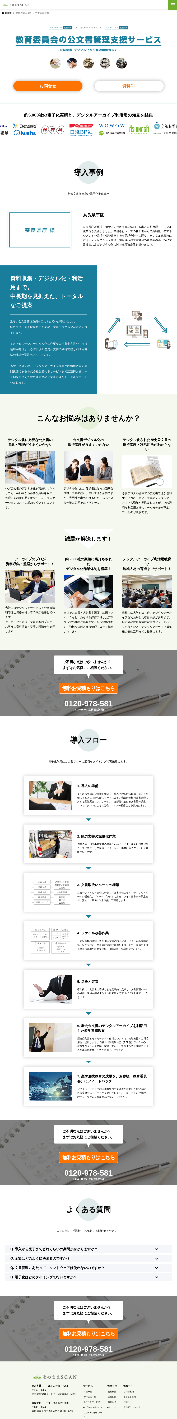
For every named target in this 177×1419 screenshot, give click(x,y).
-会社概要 (111, 1392)
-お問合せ (127, 1403)
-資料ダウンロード (131, 1408)
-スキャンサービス (91, 1403)
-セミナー (111, 1408)
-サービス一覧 (89, 1398)
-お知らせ (111, 1403)
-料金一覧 (87, 1392)
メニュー (172, 4)
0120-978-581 (88, 705)
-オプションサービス (93, 1408)
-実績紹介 (111, 1398)
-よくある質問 (129, 1398)
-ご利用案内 (128, 1392)
